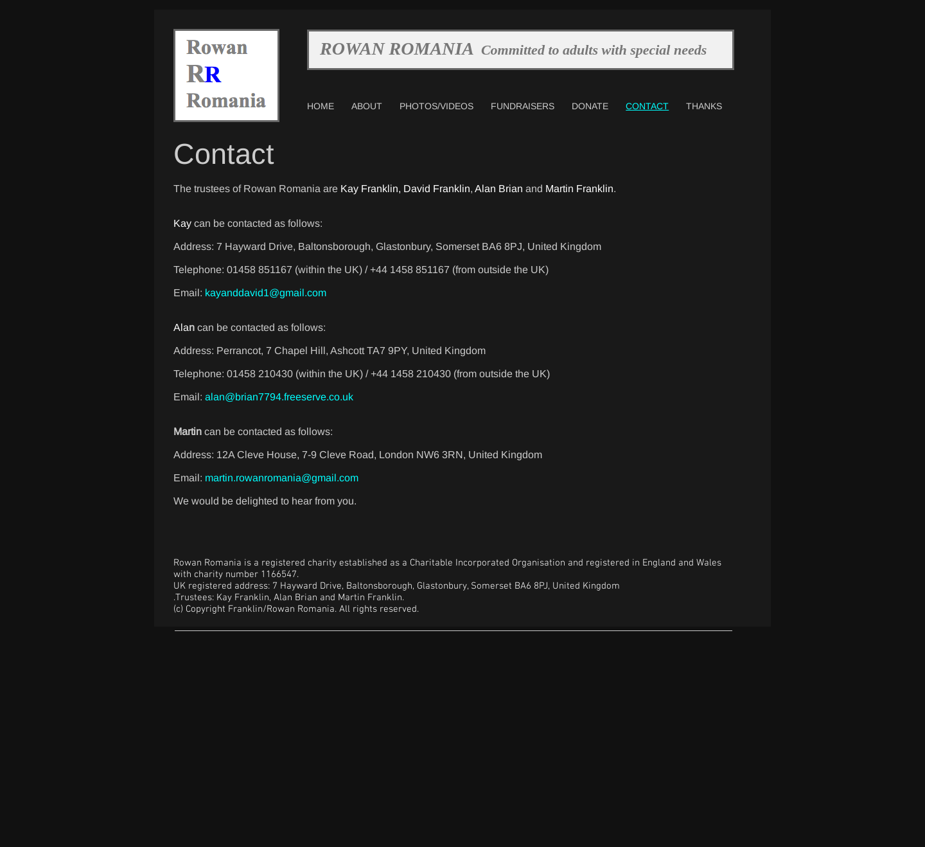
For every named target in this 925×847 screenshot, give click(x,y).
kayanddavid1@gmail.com (265, 292)
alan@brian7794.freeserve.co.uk (279, 396)
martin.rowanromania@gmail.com (281, 477)
